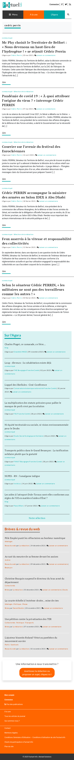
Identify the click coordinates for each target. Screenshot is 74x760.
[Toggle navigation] (12, 14)
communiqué (7, 38)
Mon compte (9, 695)
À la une (7, 712)
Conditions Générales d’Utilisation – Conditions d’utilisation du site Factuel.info (34, 737)
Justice (7, 560)
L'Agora (54, 14)
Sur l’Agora (12, 335)
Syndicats (14, 645)
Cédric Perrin (16, 55)
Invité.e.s (17, 484)
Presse (25, 604)
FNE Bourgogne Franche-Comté (26, 370)
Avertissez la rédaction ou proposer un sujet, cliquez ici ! (37, 673)
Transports (29, 623)
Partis (7, 645)
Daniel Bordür (18, 608)
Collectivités (10, 586)
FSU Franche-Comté (22, 414)
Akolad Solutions (45, 757)
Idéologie (8, 541)
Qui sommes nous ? (12, 721)
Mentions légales (11, 733)
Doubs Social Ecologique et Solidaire (28, 436)
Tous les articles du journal (14, 716)
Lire (4, 82)
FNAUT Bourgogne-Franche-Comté (28, 462)
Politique (17, 604)
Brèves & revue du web (22, 529)
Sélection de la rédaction (24, 91)
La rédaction (24, 546)
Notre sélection (37, 518)
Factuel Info (33, 757)
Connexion (54, 4)
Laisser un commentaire (46, 55)
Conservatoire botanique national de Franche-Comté (35, 388)
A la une (34, 14)
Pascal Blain (18, 506)
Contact (7, 728)
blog (6, 348)
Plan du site (9, 746)
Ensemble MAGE (20, 352)
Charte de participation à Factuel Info (18, 742)
